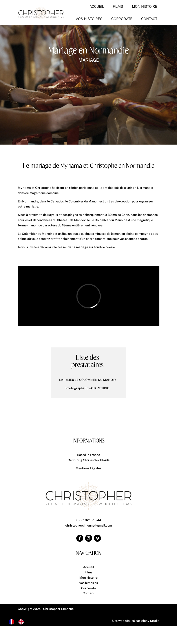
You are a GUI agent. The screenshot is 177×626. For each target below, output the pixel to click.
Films (88, 572)
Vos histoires (88, 583)
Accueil (88, 567)
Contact (89, 593)
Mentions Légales (88, 468)
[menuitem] (96, 7)
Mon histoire (88, 577)
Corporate (88, 588)
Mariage (88, 60)
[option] (22, 621)
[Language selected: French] (18, 622)
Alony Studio (150, 620)
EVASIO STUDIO (97, 388)
